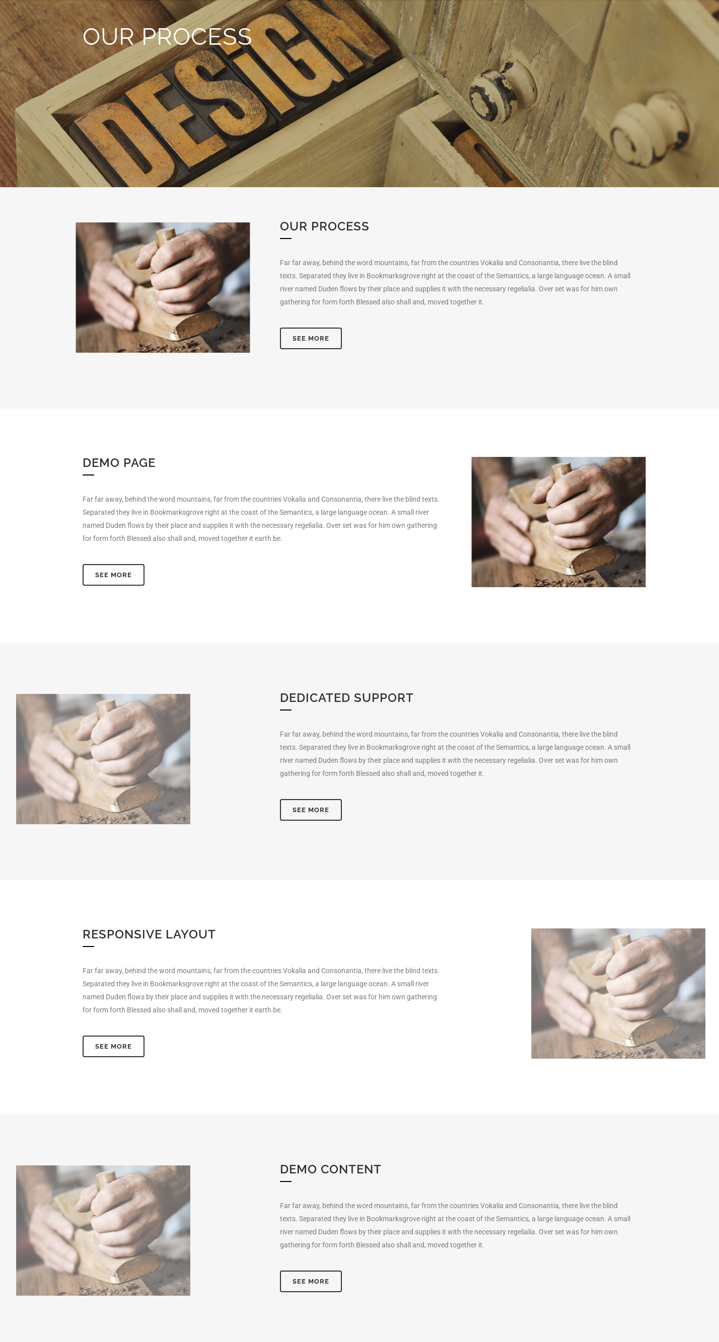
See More (311, 338)
